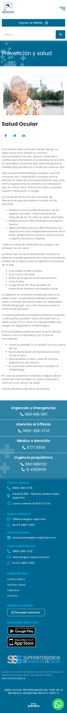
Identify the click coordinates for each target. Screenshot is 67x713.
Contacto (12, 595)
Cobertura (13, 590)
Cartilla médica (16, 579)
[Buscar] (29, 34)
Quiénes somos (16, 584)
